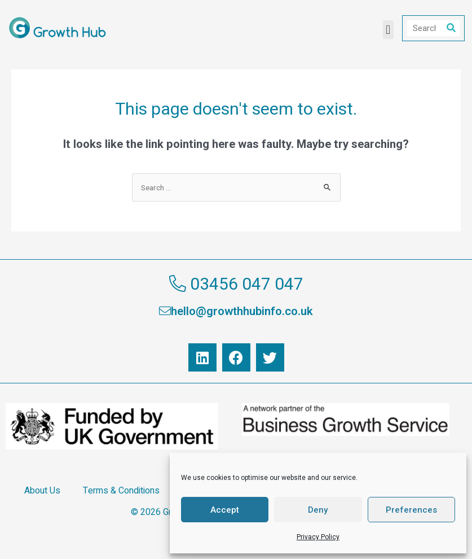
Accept (224, 510)
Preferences (411, 510)
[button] (388, 29)
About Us (42, 490)
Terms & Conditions (121, 490)
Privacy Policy (318, 537)
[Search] (451, 28)
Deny (318, 510)
